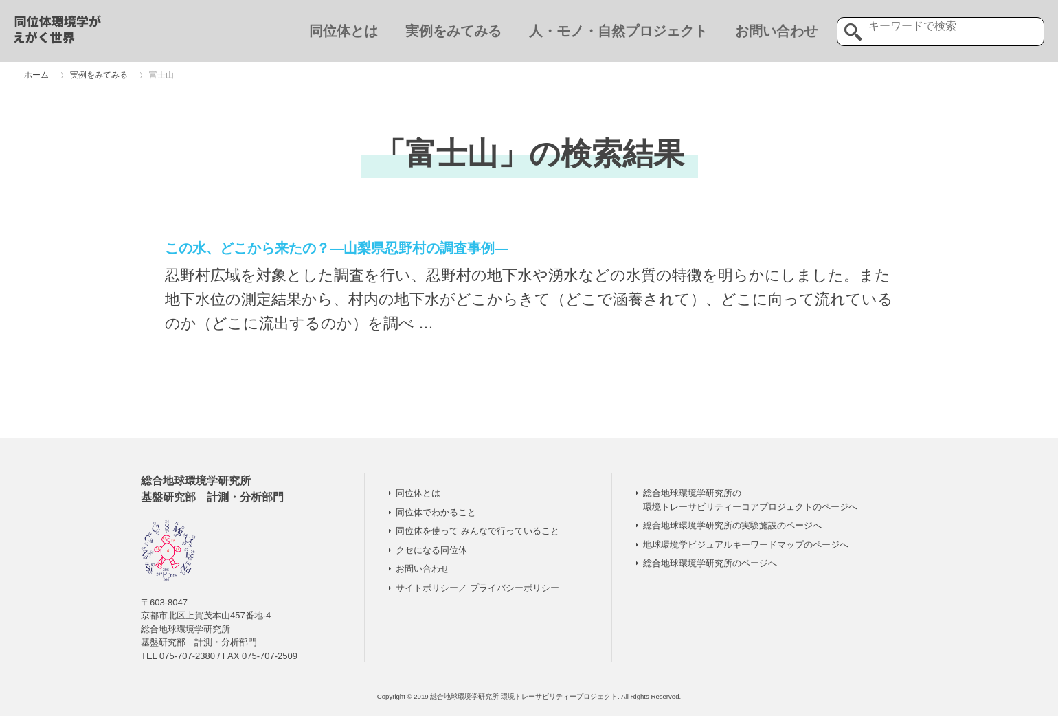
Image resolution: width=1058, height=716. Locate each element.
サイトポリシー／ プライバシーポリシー (477, 588)
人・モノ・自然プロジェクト (618, 30)
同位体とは (343, 30)
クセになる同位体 (431, 550)
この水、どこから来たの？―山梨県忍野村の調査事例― (336, 248)
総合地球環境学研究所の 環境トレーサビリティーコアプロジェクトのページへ (750, 500)
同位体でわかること (436, 512)
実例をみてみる (453, 30)
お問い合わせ (776, 30)
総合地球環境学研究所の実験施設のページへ (732, 525)
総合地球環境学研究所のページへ (710, 563)
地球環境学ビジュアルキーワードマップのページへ (745, 544)
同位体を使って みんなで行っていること (477, 531)
